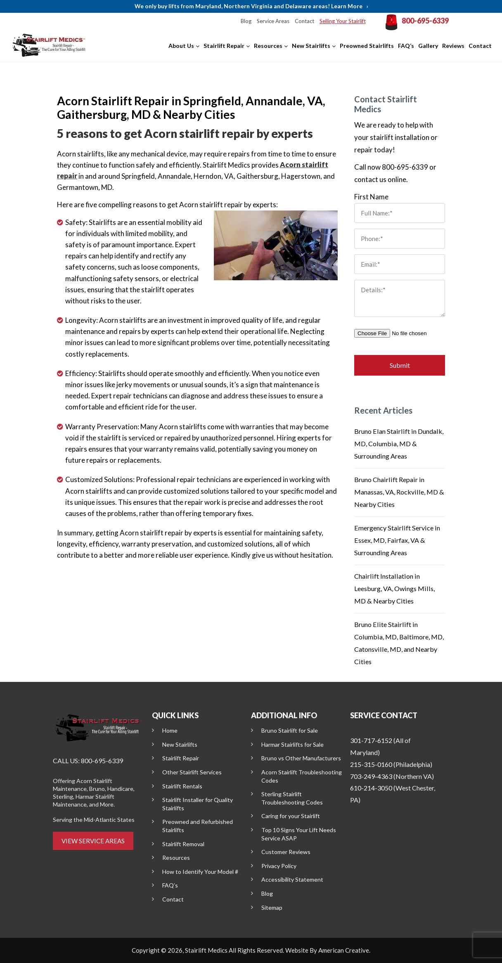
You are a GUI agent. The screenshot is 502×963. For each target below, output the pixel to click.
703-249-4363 (371, 776)
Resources (176, 857)
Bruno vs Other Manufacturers (301, 758)
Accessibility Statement (292, 879)
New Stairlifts (179, 744)
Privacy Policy (278, 865)
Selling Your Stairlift (348, 21)
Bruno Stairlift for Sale (289, 730)
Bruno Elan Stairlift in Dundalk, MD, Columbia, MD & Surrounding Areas (397, 443)
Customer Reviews (285, 851)
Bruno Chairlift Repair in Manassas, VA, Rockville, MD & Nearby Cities (398, 492)
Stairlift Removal (183, 843)
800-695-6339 (428, 21)
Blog (255, 21)
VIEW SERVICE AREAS (93, 841)
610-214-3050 (371, 788)
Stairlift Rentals (182, 786)
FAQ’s (170, 885)
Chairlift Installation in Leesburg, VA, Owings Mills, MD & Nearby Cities (396, 588)
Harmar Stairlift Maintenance (83, 800)
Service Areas (281, 21)
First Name (371, 196)
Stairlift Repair (180, 758)
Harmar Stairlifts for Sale (292, 744)
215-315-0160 (371, 764)
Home (170, 730)
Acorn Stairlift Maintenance (82, 784)
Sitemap (271, 907)
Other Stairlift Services (192, 772)
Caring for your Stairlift (290, 815)
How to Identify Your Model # (200, 871)
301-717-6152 (371, 740)
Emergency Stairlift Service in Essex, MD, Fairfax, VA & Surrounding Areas (399, 540)
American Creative (343, 950)
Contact (311, 21)
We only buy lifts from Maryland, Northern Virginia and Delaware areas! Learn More (251, 6)
